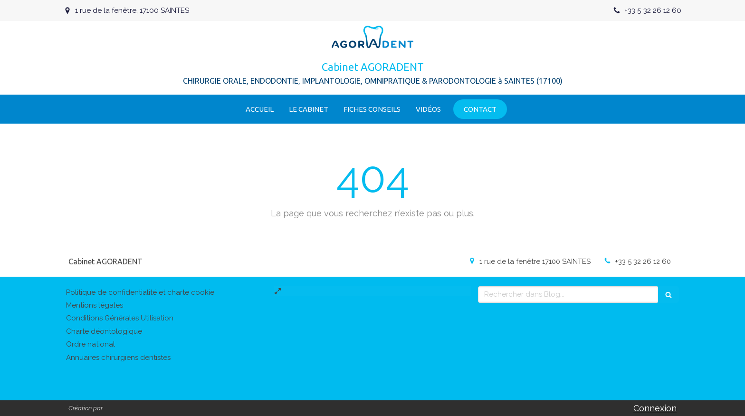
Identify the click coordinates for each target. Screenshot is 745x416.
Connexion (655, 408)
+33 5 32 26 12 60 (643, 261)
